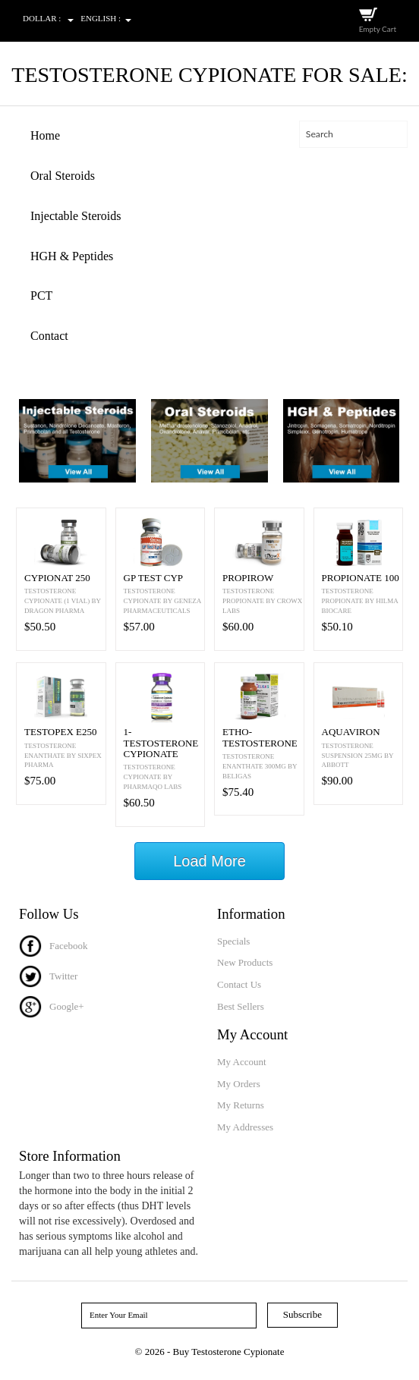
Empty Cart (377, 28)
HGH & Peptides (71, 256)
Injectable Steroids (75, 215)
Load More (209, 861)
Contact (49, 335)
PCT (41, 295)
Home (45, 135)
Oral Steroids (62, 175)
